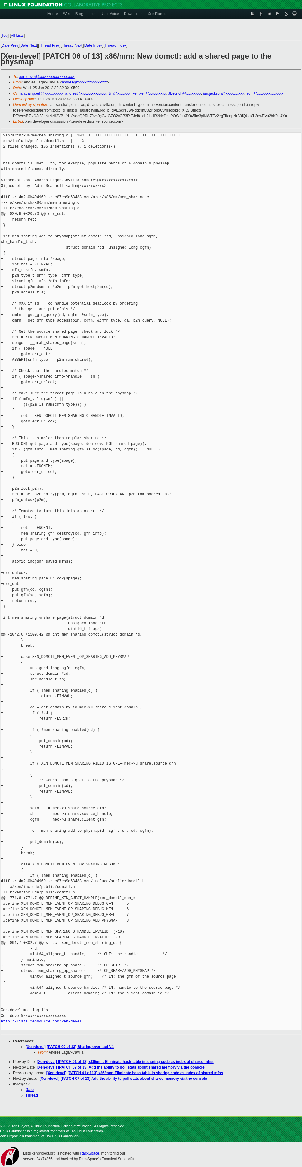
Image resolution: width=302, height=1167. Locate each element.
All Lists (17, 35)
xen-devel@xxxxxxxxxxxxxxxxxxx (47, 76)
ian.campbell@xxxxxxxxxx (41, 93)
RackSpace (89, 1153)
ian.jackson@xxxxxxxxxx (223, 93)
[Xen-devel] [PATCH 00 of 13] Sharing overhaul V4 (70, 1047)
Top (4, 35)
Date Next (28, 45)
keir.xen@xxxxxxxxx (149, 93)
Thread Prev (49, 45)
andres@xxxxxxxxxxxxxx (86, 93)
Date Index (93, 45)
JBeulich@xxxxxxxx (184, 93)
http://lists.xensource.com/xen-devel (41, 1021)
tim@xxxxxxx (119, 93)
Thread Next (72, 45)
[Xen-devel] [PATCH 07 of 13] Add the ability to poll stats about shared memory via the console (121, 1067)
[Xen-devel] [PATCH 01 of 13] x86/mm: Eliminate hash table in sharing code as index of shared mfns (125, 1062)
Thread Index (116, 45)
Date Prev (10, 45)
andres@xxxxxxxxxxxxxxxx (84, 82)
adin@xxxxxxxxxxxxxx (264, 93)
